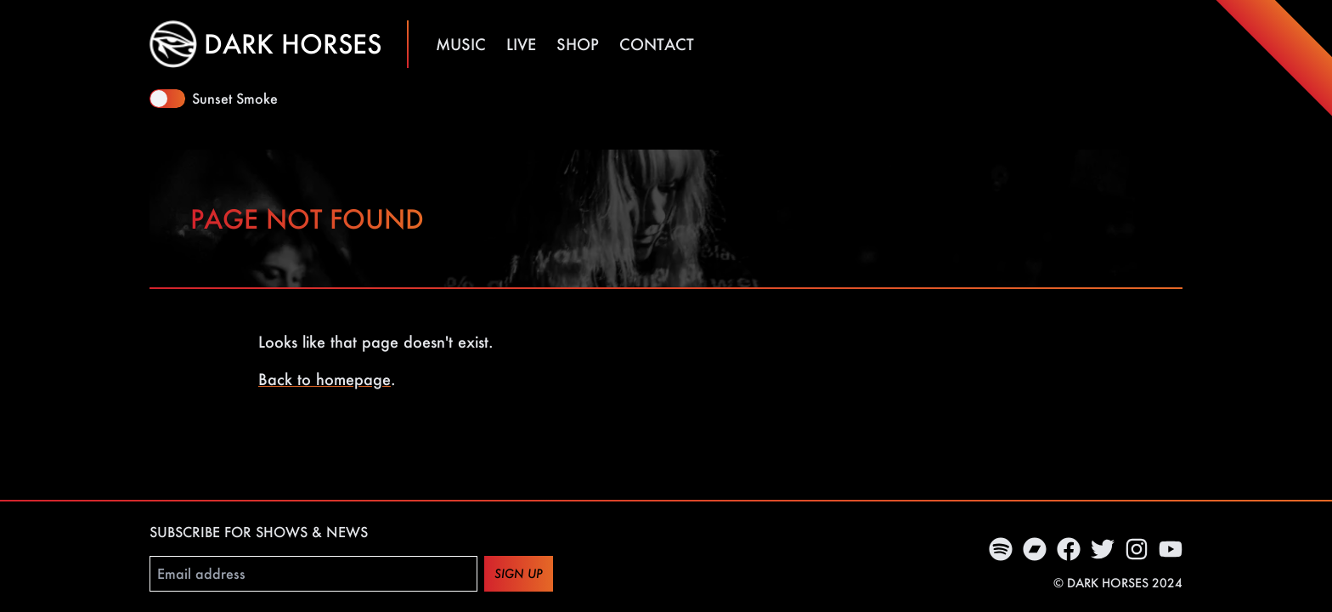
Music (461, 44)
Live (521, 44)
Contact (656, 44)
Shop (577, 44)
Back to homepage (324, 379)
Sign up (518, 573)
